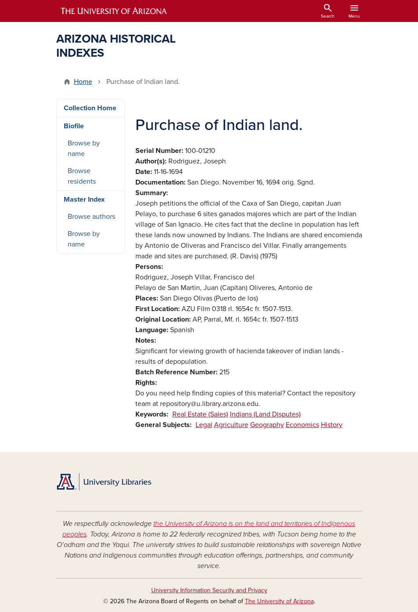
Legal (204, 424)
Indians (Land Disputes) (265, 414)
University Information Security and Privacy (209, 590)
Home (83, 81)
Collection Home (90, 108)
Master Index (84, 199)
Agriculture (231, 424)
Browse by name (84, 148)
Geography (267, 424)
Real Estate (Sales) (200, 414)
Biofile (74, 126)
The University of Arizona (279, 601)
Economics (302, 424)
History (331, 424)
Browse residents (82, 176)
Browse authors (91, 216)
